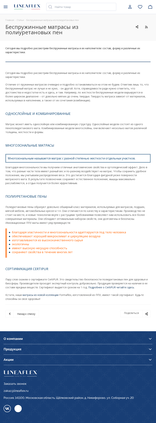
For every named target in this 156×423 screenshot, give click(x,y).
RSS (146, 27)
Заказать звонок (15, 383)
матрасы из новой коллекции (41, 295)
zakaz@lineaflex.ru (16, 391)
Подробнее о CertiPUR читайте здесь (111, 287)
